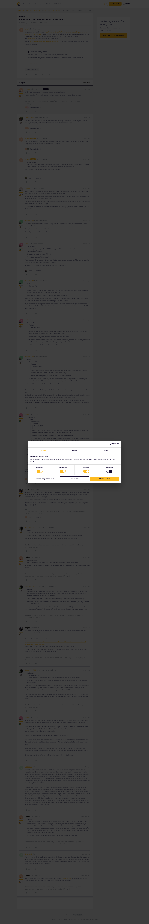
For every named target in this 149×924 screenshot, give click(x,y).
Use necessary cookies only (44, 479)
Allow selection (74, 479)
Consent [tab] (43, 450)
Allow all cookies (104, 479)
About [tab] (106, 450)
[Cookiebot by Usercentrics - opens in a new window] (110, 444)
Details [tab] (74, 450)
